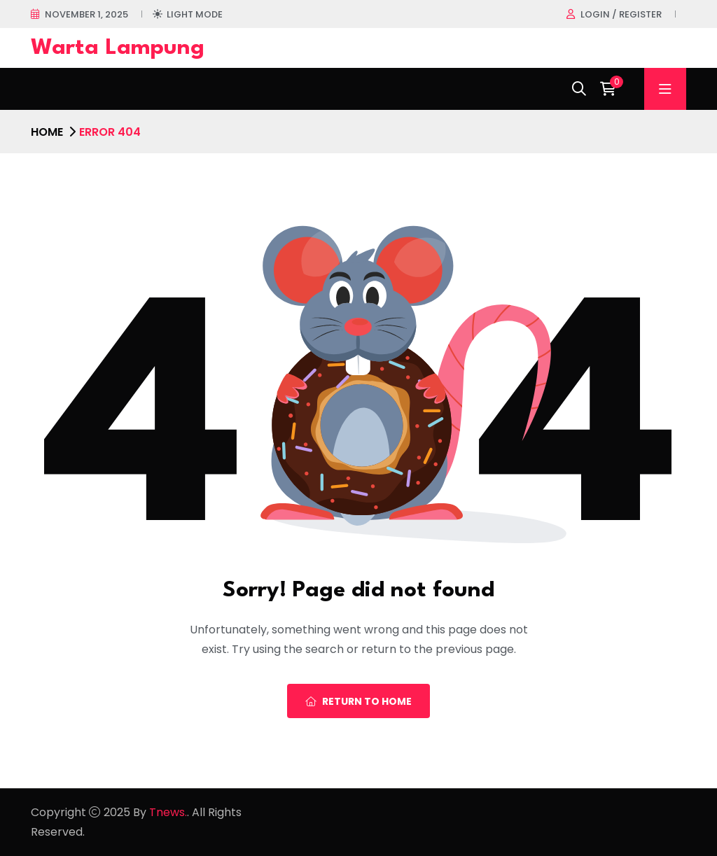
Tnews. (168, 812)
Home (47, 132)
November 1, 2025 (86, 14)
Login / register (621, 14)
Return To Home (358, 701)
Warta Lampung (117, 48)
